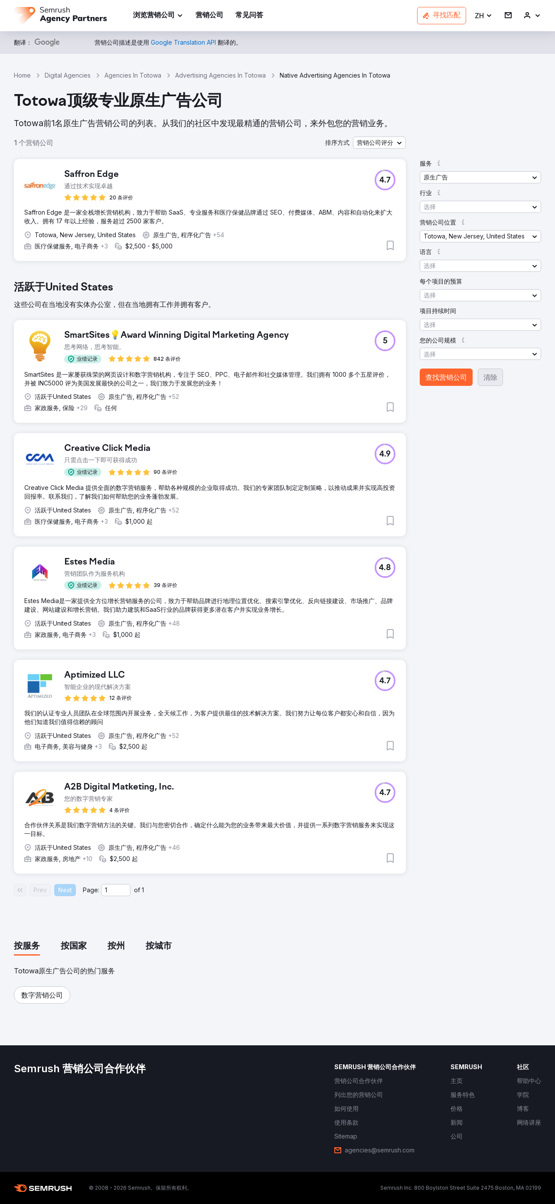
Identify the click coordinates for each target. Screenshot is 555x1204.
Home (22, 75)
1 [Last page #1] (143, 890)
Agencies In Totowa (132, 75)
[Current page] (115, 890)
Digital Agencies (68, 75)
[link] (209, 15)
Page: (91, 890)
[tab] (27, 946)
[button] (484, 15)
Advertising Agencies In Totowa (220, 75)
